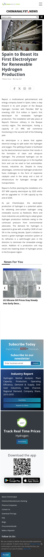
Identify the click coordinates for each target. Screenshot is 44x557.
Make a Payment (8, 530)
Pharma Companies (9, 505)
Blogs (4, 522)
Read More (22, 441)
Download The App (9, 514)
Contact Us (6, 509)
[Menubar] (40, 4)
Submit (35, 363)
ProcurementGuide (9, 526)
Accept (6, 554)
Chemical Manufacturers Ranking (14, 501)
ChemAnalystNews (22, 11)
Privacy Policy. (35, 544)
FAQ (3, 518)
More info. (27, 549)
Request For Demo (22, 405)
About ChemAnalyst (9, 497)
